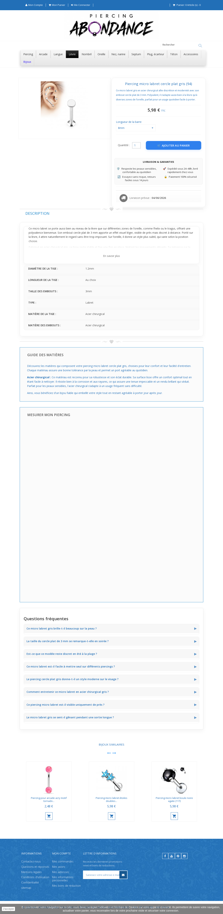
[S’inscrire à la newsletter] (123, 875)
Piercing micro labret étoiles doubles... (111, 799)
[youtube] (172, 856)
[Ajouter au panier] (173, 145)
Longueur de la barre (129, 122)
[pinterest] (178, 856)
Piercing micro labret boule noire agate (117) (174, 799)
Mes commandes (63, 861)
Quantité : (124, 145)
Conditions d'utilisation (35, 877)
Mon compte (61, 853)
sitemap (26, 887)
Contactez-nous (31, 861)
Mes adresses (60, 872)
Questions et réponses (35, 866)
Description (37, 213)
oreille (138, 228)
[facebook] (165, 856)
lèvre (94, 228)
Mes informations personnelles (63, 878)
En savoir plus (111, 256)
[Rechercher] (200, 45)
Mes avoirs (58, 866)
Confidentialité (30, 882)
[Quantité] (136, 146)
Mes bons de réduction (66, 885)
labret (43, 228)
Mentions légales (31, 872)
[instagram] (185, 856)
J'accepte (8, 908)
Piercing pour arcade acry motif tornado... (49, 799)
